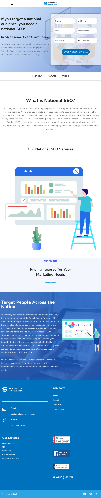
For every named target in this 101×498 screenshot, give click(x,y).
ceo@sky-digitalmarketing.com (23, 414)
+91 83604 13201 (18, 425)
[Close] (12, 4)
